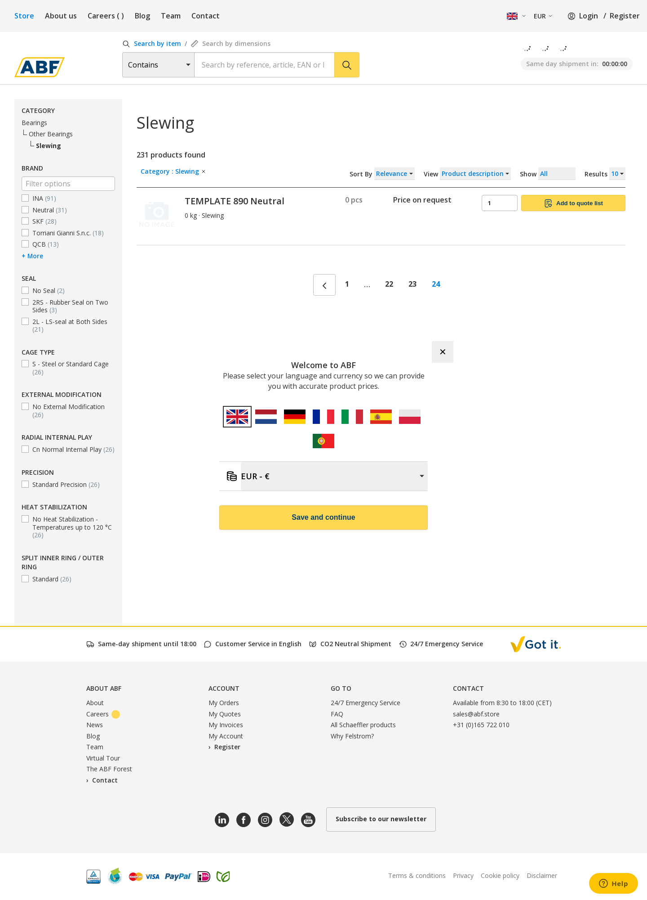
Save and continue (323, 517)
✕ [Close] (443, 352)
